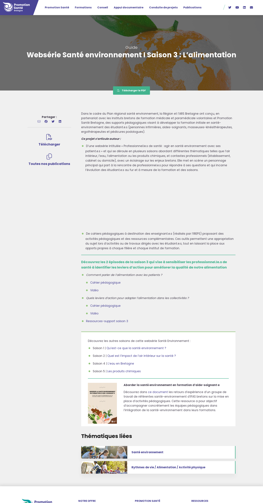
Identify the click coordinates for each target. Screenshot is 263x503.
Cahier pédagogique (105, 283)
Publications (192, 7)
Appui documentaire (128, 7)
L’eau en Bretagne (121, 364)
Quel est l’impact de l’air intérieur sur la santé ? (141, 356)
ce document (158, 392)
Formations (83, 7)
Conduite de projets (163, 7)
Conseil (102, 7)
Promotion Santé (57, 7)
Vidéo (94, 290)
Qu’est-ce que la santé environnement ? (136, 348)
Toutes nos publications (49, 160)
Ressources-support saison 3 (107, 321)
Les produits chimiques (124, 371)
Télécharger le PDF (131, 90)
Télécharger (49, 140)
